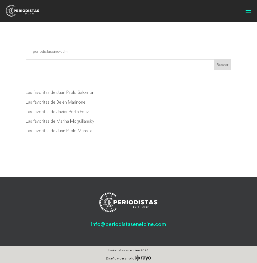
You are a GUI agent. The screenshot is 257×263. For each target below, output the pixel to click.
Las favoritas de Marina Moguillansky (60, 121)
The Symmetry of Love (64, 41)
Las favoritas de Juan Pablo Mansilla (59, 130)
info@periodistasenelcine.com (128, 224)
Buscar (222, 64)
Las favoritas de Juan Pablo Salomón (60, 92)
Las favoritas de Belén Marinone (56, 102)
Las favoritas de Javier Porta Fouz (57, 111)
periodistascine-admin (52, 51)
